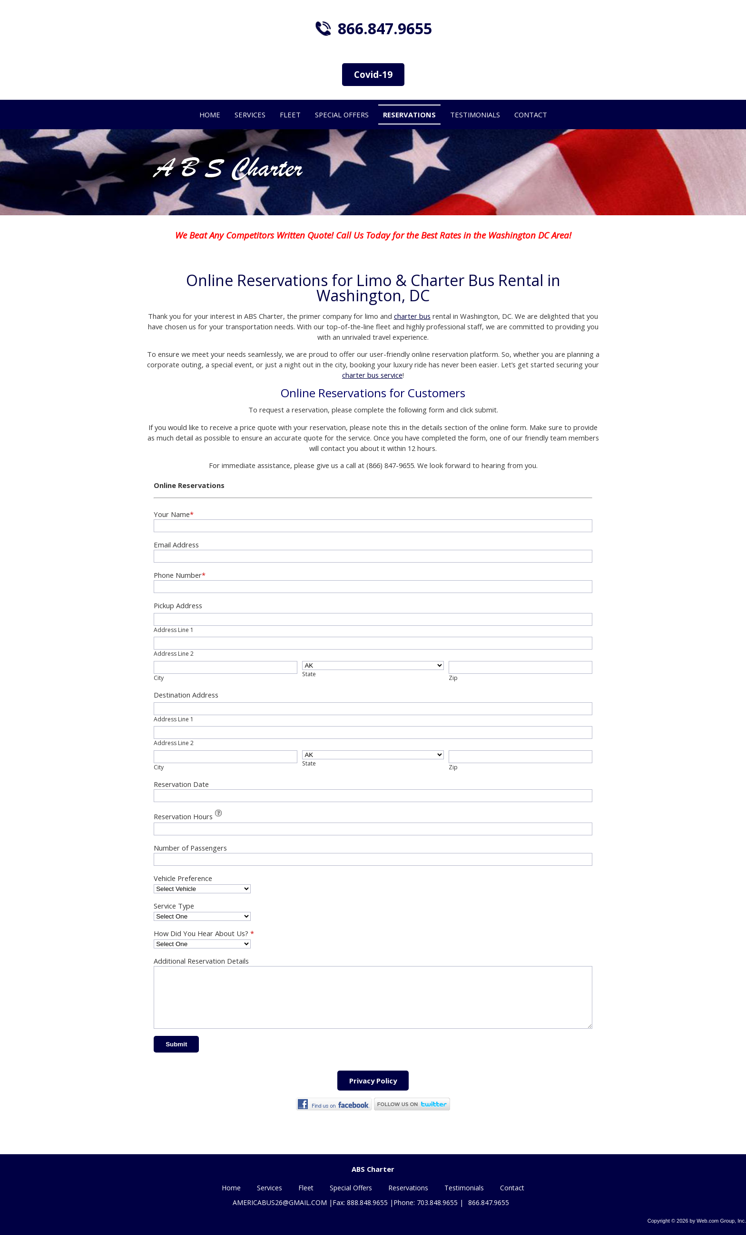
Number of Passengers (190, 847)
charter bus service (372, 375)
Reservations (408, 1188)
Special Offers (351, 1188)
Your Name (174, 514)
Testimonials (464, 1188)
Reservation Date (181, 784)
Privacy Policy (373, 1092)
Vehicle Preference (183, 878)
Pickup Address (178, 605)
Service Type (174, 905)
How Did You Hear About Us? (204, 933)
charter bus (412, 316)
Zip (453, 678)
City (159, 678)
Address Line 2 (174, 654)
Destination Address (186, 694)
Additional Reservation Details (201, 961)
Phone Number (180, 575)
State (309, 674)
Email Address (176, 544)
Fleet (306, 1188)
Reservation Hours (190, 816)
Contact (512, 1188)
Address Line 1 (174, 630)
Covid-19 (373, 74)
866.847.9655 (385, 28)
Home (231, 1188)
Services (269, 1188)
